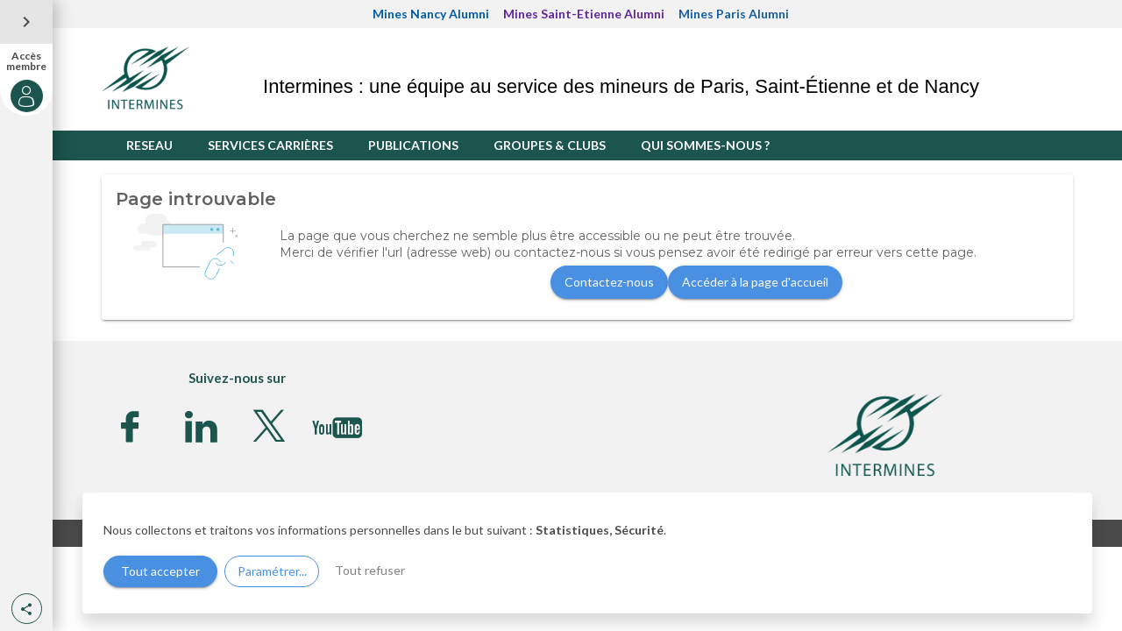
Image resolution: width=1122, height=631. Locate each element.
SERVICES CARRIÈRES (270, 145)
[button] (26, 608)
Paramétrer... (272, 571)
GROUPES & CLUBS (550, 145)
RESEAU (149, 145)
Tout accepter (160, 571)
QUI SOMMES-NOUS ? (705, 145)
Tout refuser (370, 570)
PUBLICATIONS (413, 145)
